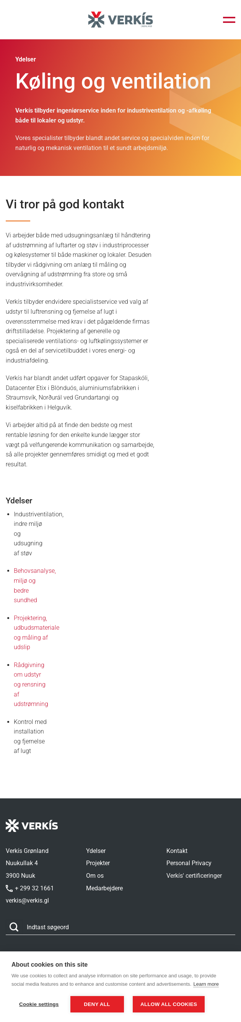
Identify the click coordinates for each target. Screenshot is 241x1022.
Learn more (205, 984)
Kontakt (176, 850)
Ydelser (96, 850)
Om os (95, 875)
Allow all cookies (168, 1004)
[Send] (14, 927)
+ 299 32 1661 (30, 888)
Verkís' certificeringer (194, 875)
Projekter (98, 863)
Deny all (97, 1004)
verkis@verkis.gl (27, 900)
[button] (229, 20)
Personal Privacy (189, 863)
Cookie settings (39, 1004)
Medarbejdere (104, 888)
